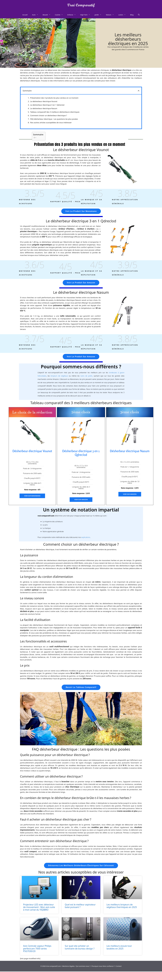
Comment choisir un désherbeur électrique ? (48, 115)
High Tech (86, 14)
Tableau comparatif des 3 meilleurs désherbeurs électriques (54, 112)
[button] (138, 91)
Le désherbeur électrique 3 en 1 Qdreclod (47, 105)
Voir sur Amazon (81, 500)
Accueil (24, 15)
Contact (119, 967)
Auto (36, 14)
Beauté (48, 14)
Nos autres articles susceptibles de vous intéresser (51, 122)
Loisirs (123, 14)
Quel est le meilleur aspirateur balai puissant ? (80, 906)
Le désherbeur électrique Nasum (43, 108)
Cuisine (60, 14)
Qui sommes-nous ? (83, 967)
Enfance (72, 14)
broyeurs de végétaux (59, 376)
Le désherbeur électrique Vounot (43, 101)
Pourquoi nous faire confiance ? (103, 967)
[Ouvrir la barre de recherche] (139, 14)
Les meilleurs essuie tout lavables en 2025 (119, 947)
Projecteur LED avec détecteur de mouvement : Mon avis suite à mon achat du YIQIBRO (39, 908)
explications (85, 537)
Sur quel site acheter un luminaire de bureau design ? (79, 947)
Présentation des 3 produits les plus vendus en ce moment (54, 98)
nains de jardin (86, 376)
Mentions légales (68, 967)
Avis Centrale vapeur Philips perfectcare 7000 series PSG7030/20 (37, 949)
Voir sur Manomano (32, 496)
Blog (131, 15)
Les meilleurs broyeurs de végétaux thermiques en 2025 (122, 906)
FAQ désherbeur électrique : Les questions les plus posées (54, 119)
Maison (111, 14)
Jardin (99, 14)
